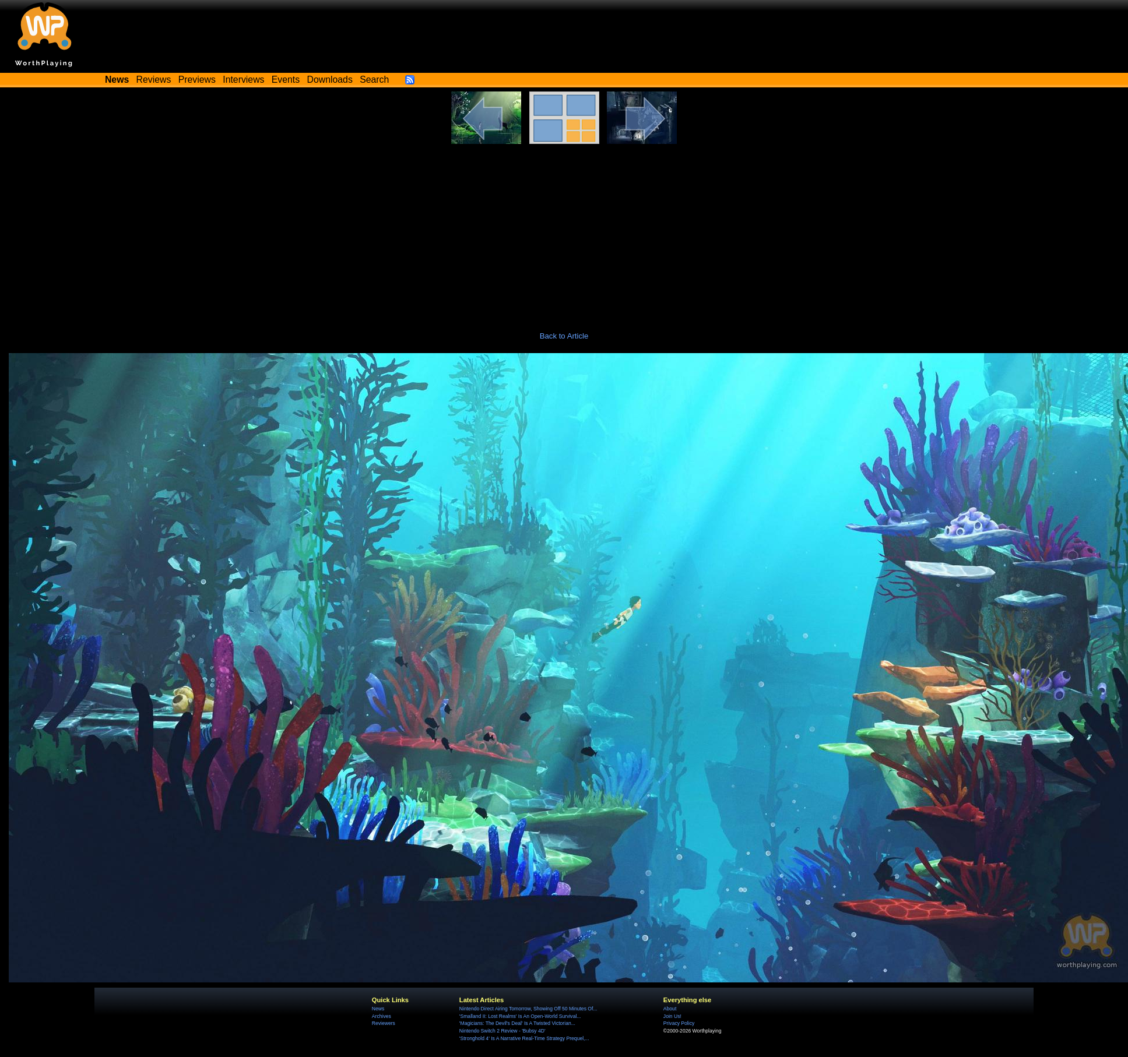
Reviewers (383, 1023)
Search (374, 79)
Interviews (243, 79)
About (669, 1009)
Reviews (153, 79)
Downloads (330, 79)
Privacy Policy (678, 1023)
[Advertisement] (564, 231)
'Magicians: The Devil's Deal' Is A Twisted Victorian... (517, 1023)
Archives (381, 1016)
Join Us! (672, 1016)
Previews (197, 79)
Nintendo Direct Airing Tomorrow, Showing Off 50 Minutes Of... (528, 1009)
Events (286, 79)
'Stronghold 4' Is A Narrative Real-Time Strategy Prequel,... (524, 1038)
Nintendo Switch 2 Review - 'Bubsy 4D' (502, 1031)
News (378, 1009)
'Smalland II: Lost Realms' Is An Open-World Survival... (520, 1016)
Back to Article (564, 336)
